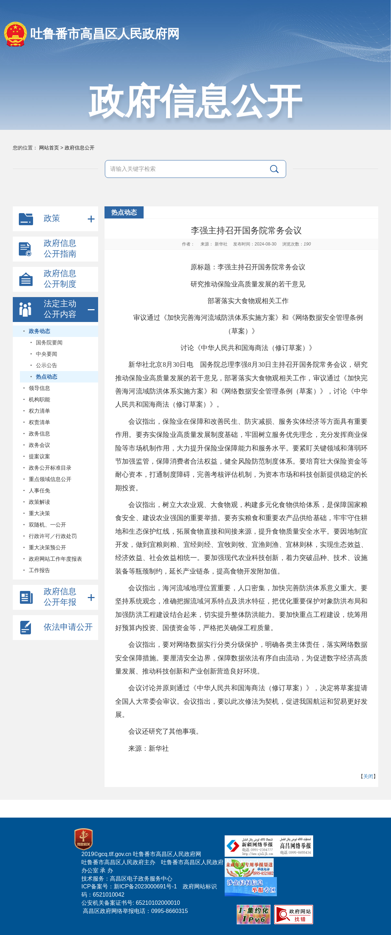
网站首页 (49, 147)
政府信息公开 (80, 147)
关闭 (368, 776)
